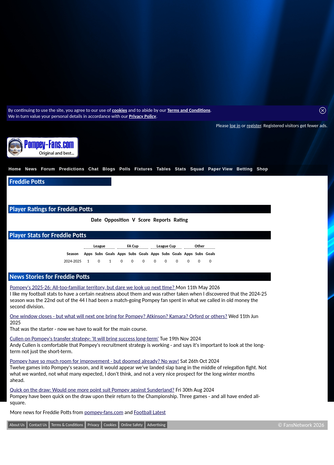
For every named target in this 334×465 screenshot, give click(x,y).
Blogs (109, 169)
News (31, 169)
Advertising (156, 424)
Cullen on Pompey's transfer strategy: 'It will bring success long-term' (84, 338)
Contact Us (38, 424)
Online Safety (132, 424)
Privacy (93, 424)
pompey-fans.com (103, 412)
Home (15, 169)
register (254, 126)
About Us (17, 424)
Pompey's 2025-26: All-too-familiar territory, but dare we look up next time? (93, 287)
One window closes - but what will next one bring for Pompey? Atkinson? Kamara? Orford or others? (118, 316)
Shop (262, 169)
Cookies (110, 424)
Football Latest (149, 412)
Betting (245, 169)
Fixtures (143, 169)
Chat (93, 169)
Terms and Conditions (188, 110)
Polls (124, 169)
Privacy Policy (142, 116)
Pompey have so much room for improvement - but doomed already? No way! (94, 361)
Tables (163, 169)
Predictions (72, 169)
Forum (48, 169)
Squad (197, 169)
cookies (119, 110)
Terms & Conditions (67, 424)
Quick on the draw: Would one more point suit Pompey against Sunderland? (92, 390)
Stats (180, 169)
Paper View (220, 169)
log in (235, 126)
